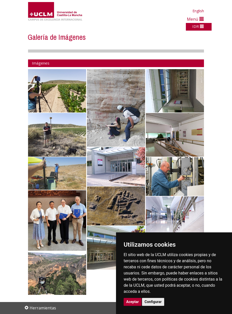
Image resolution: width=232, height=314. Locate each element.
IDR (198, 26)
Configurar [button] (153, 302)
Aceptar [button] (132, 302)
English (198, 10)
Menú (195, 19)
